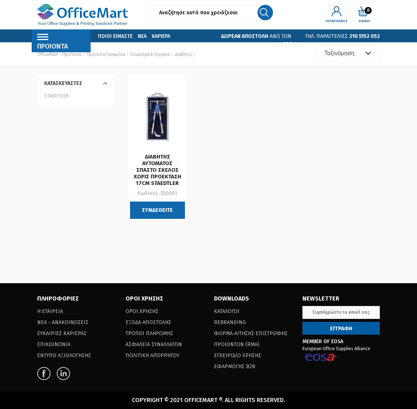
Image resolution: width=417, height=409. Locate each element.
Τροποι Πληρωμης (149, 333)
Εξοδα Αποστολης (148, 322)
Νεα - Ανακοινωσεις (62, 322)
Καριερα (161, 36)
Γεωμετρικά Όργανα (149, 54)
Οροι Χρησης (142, 311)
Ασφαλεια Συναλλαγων (154, 344)
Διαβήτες (183, 54)
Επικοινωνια (113, 47)
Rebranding (230, 322)
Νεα (142, 36)
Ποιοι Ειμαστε (115, 36)
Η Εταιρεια (50, 311)
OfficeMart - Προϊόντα (59, 54)
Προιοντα (52, 43)
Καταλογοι (226, 311)
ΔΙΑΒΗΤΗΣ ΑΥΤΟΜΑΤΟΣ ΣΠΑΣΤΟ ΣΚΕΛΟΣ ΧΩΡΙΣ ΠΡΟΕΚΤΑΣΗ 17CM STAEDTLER (157, 169)
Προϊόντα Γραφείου (106, 54)
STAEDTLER (56, 96)
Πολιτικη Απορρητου (152, 355)
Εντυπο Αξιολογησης (64, 355)
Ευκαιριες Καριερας (62, 333)
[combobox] (347, 54)
